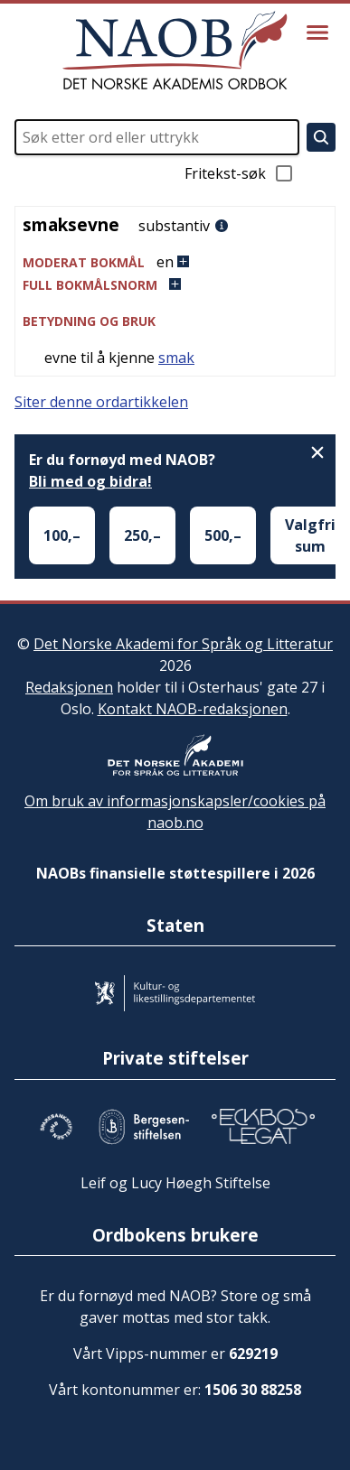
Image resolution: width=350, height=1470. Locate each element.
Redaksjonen (69, 687)
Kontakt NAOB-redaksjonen (193, 709)
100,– (61, 535)
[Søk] (321, 137)
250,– (142, 535)
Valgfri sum (310, 535)
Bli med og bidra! (90, 481)
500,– (222, 535)
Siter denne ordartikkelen (101, 402)
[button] (175, 262)
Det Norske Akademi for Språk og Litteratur (183, 644)
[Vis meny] (317, 32)
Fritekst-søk (239, 173)
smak (176, 358)
